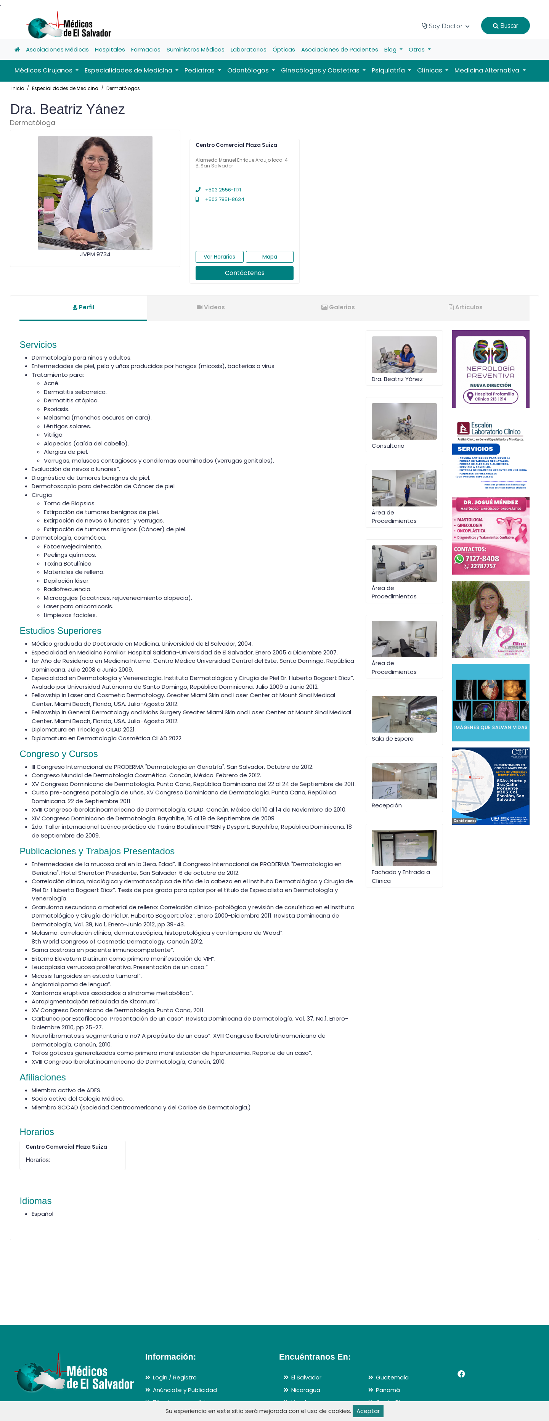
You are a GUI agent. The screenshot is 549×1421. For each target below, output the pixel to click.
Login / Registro (175, 1377)
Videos (211, 307)
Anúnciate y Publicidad (185, 1390)
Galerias (338, 307)
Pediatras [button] (200, 70)
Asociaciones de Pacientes (339, 49)
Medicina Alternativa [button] (487, 70)
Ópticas (284, 49)
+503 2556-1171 (218, 189)
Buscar (505, 25)
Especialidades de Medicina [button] (129, 70)
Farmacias (146, 49)
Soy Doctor (446, 26)
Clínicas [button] (430, 70)
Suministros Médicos (196, 49)
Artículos (466, 307)
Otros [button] (417, 49)
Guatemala (392, 1377)
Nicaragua (305, 1390)
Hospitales (110, 49)
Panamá (388, 1390)
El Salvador (306, 1377)
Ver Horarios (219, 256)
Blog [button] (391, 49)
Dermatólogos (123, 88)
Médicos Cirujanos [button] (44, 70)
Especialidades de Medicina (65, 88)
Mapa (269, 256)
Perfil (83, 307)
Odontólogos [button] (248, 70)
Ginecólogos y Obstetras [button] (321, 70)
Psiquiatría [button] (389, 70)
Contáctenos (245, 272)
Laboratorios (248, 49)
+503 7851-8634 (220, 199)
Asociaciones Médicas (57, 49)
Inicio (17, 88)
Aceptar (368, 1411)
